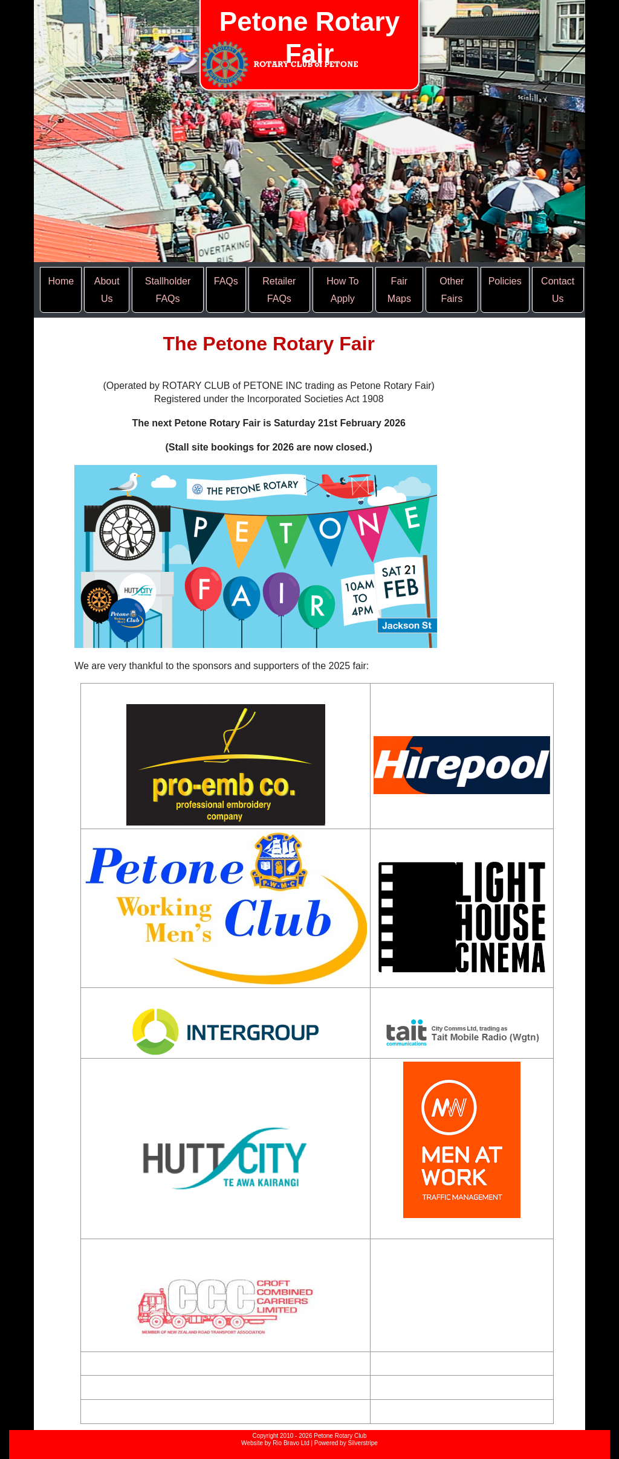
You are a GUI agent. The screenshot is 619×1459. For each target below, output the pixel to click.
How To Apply (342, 290)
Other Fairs (451, 290)
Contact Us (557, 290)
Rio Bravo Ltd (291, 1443)
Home (61, 281)
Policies (505, 281)
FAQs (226, 281)
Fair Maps (399, 290)
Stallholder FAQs (168, 290)
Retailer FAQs (279, 290)
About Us (107, 290)
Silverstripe (362, 1443)
